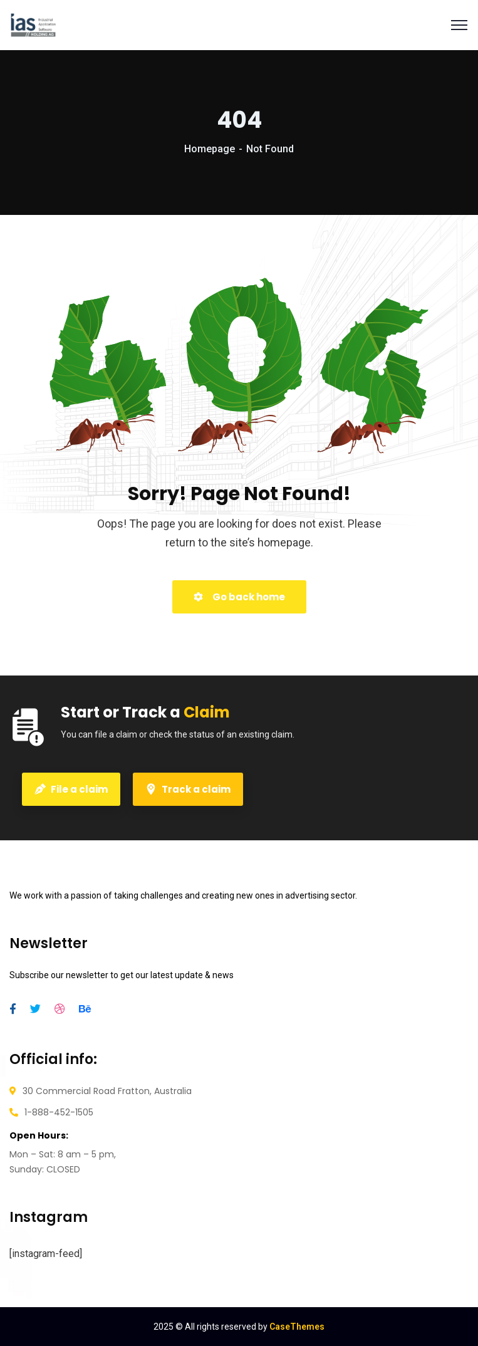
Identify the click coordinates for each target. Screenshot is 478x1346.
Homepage (209, 149)
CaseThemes (297, 1327)
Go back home (239, 596)
